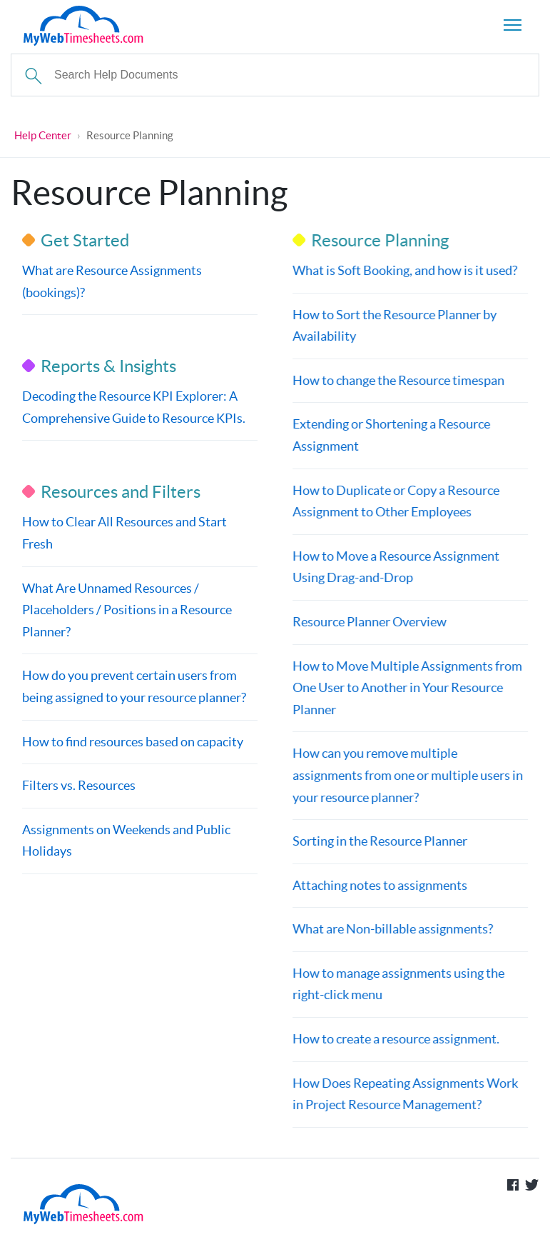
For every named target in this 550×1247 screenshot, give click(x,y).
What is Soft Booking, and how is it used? (404, 270)
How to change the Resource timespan (398, 380)
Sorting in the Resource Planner (379, 840)
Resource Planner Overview (369, 621)
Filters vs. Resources (79, 785)
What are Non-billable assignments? (392, 928)
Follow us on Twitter (532, 1185)
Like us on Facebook (513, 1185)
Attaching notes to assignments (379, 885)
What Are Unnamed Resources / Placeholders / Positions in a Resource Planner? (127, 610)
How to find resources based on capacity (132, 741)
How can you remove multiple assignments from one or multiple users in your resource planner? (407, 775)
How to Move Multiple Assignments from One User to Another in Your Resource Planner (406, 687)
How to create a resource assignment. (395, 1038)
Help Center (42, 135)
